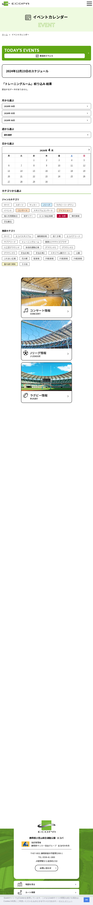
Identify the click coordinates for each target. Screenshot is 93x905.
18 (72, 170)
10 (59, 165)
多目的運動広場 (32, 247)
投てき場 (57, 236)
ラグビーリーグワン (65, 204)
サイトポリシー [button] (65, 901)
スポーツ (19, 204)
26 (84, 176)
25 (72, 176)
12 (84, 165)
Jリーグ (46, 204)
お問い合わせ (45, 868)
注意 (64, 215)
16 (46, 170)
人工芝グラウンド (11, 247)
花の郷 (24, 258)
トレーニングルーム (30, 241)
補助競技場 (42, 236)
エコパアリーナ (73, 236)
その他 (24, 264)
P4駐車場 (78, 258)
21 (21, 176)
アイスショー (64, 210)
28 (21, 181)
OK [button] (86, 900)
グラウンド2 (67, 247)
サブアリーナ (10, 241)
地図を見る (30, 884)
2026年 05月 (9, 113)
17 (59, 170)
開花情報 (75, 215)
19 (84, 170)
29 (34, 181)
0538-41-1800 (49, 857)
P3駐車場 (64, 258)
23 (46, 176)
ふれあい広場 (10, 258)
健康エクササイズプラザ (55, 241)
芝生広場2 (40, 252)
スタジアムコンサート (43, 210)
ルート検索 (30, 892)
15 (34, 170)
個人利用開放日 (11, 215)
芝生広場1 (25, 252)
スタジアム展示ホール (60, 252)
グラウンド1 (50, 247)
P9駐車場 (49, 258)
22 (34, 176)
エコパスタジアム (23, 236)
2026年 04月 (9, 106)
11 (72, 165)
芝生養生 (8, 221)
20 (9, 176)
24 (59, 176)
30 (46, 181)
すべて (7, 204)
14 (21, 170)
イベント (8, 210)
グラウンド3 (9, 252)
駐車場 (36, 258)
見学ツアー (28, 215)
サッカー (33, 204)
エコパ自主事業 (46, 215)
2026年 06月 (9, 120)
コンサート (22, 210)
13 (9, 170)
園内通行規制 (10, 264)
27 (9, 181)
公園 (78, 252)
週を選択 (8, 134)
